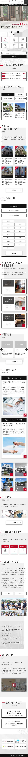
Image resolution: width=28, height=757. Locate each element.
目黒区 (8, 237)
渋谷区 (20, 241)
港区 (20, 231)
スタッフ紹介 (7, 593)
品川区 (20, 234)
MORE (14, 190)
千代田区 (8, 231)
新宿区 (8, 234)
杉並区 (20, 244)
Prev (2, 112)
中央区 (8, 227)
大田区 (20, 237)
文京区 (20, 227)
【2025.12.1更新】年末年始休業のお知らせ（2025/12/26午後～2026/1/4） (16, 5)
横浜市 (8, 221)
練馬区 (8, 247)
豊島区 (20, 224)
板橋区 (8, 224)
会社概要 (20, 593)
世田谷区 (8, 241)
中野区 (8, 244)
